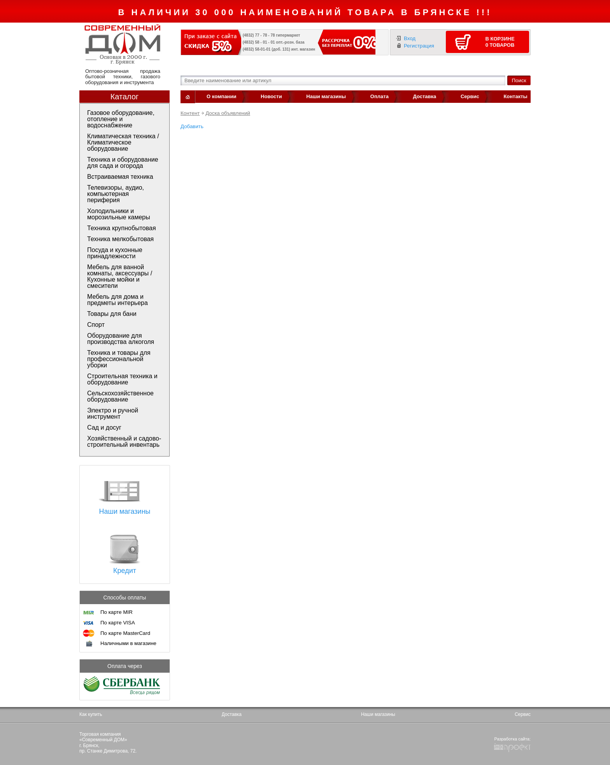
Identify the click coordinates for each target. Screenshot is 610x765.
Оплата (379, 96)
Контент (190, 113)
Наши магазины (326, 96)
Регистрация (419, 46)
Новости (271, 96)
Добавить (192, 126)
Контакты (515, 96)
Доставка (424, 96)
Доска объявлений (227, 113)
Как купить (90, 714)
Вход (409, 38)
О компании (221, 96)
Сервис (470, 96)
